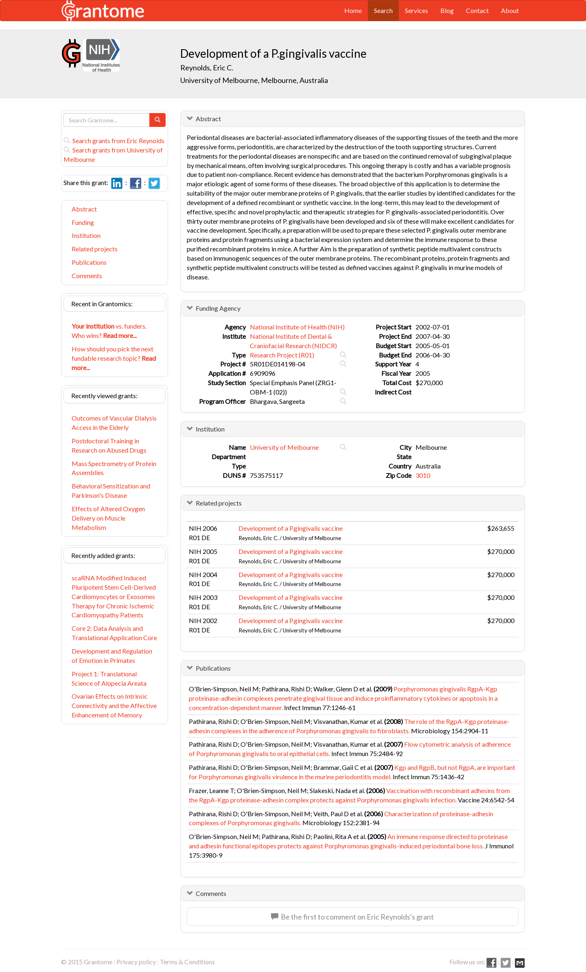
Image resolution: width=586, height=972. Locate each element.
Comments (87, 275)
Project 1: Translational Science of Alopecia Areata (109, 678)
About (510, 10)
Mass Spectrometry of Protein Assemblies (114, 468)
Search (383, 10)
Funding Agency (218, 308)
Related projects (95, 249)
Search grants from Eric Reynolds (113, 140)
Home (353, 10)
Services (416, 10)
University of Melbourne (284, 447)
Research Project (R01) (282, 355)
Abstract (84, 209)
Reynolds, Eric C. (206, 67)
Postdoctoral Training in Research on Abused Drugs (109, 445)
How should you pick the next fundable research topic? (114, 358)
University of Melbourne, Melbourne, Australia (254, 80)
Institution (86, 235)
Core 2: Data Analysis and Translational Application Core (114, 632)
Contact (477, 10)
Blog (447, 10)
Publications (89, 262)
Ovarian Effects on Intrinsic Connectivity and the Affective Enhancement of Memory (114, 705)
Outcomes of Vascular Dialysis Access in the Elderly (114, 422)
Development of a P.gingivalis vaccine (290, 528)
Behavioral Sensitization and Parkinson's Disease (111, 490)
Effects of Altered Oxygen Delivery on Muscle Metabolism (108, 518)
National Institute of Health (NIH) (297, 327)
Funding (83, 222)
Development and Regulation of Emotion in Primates (112, 655)
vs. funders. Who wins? (109, 330)
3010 (422, 475)
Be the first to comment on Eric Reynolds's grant (352, 916)
